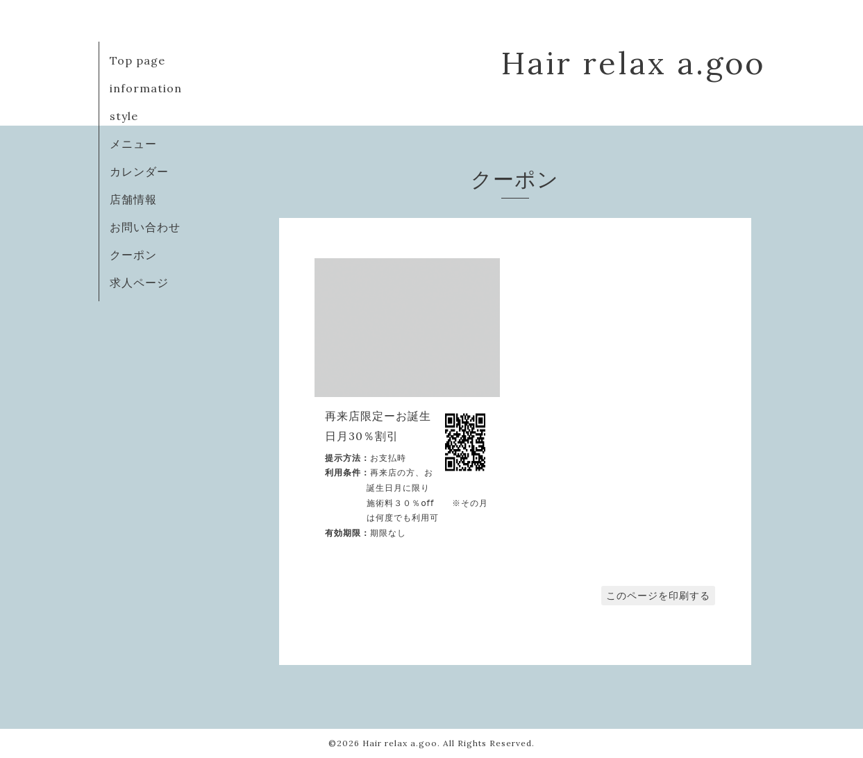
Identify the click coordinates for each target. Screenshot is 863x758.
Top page (137, 60)
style (124, 116)
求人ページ (139, 282)
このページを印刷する (658, 595)
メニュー (133, 144)
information (146, 88)
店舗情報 (133, 199)
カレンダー (139, 171)
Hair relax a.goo (633, 63)
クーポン (133, 255)
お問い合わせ (145, 227)
